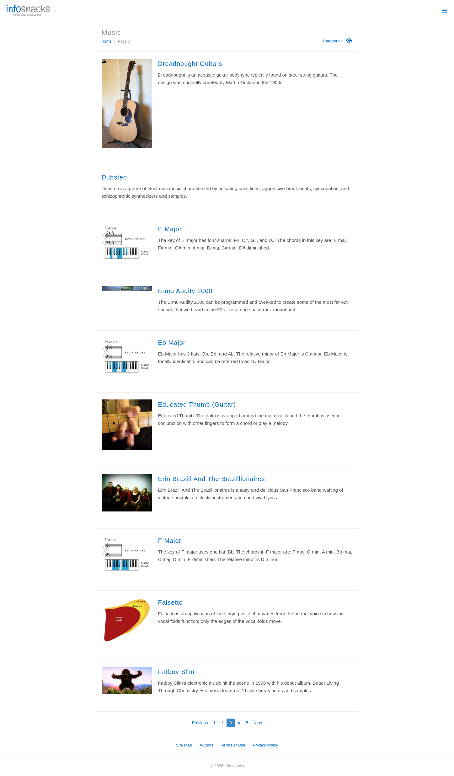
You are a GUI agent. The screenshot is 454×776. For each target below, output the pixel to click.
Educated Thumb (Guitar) (197, 404)
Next (258, 722)
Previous (200, 722)
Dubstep (114, 177)
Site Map (184, 745)
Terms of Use (233, 745)
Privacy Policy (265, 745)
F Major (170, 540)
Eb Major (172, 342)
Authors (207, 745)
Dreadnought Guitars (190, 63)
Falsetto (170, 602)
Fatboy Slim (176, 671)
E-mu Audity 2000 (185, 290)
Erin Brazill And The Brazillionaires (211, 478)
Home (107, 41)
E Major (170, 229)
